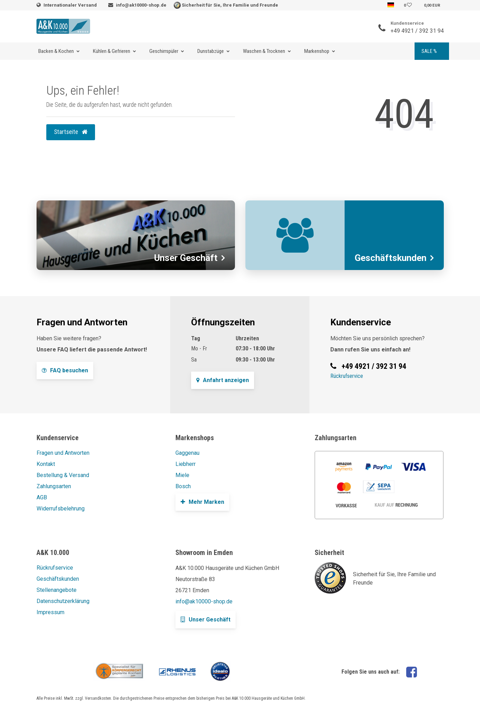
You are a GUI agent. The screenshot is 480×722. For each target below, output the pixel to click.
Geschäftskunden (58, 579)
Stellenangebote (57, 590)
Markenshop (316, 51)
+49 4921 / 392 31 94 (417, 30)
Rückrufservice (346, 376)
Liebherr (185, 464)
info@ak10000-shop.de (141, 5)
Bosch (183, 486)
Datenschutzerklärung (63, 601)
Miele (182, 475)
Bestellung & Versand (63, 475)
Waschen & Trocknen (264, 51)
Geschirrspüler (163, 51)
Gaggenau (187, 453)
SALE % (429, 51)
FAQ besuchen (65, 370)
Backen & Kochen (56, 51)
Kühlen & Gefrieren (111, 51)
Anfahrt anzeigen (222, 380)
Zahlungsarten (54, 486)
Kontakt (46, 464)
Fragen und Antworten (63, 453)
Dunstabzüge (210, 51)
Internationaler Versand (71, 5)
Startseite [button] (70, 131)
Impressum (50, 612)
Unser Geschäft (205, 619)
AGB (42, 497)
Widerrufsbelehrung (61, 508)
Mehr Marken (202, 502)
